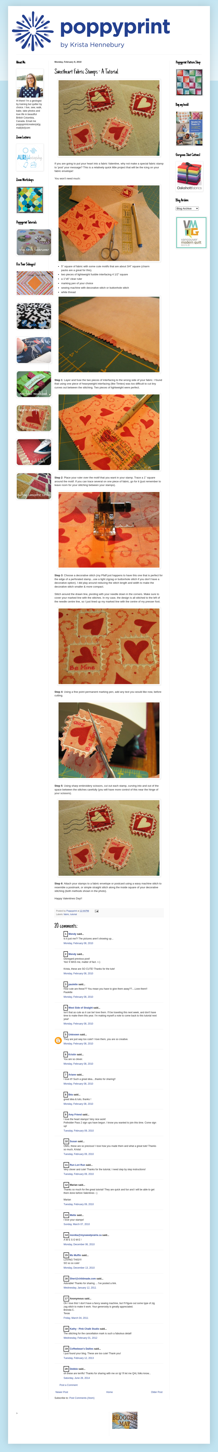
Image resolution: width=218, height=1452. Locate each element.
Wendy (72, 934)
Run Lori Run (77, 1165)
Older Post (156, 1392)
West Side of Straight (80, 1007)
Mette (73, 1215)
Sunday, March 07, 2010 (77, 1224)
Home (109, 1392)
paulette (73, 984)
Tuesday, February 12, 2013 (79, 1358)
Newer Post (62, 1392)
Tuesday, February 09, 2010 (79, 1130)
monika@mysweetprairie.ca (86, 1235)
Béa (70, 1094)
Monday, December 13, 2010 (79, 1267)
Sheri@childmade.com (83, 1278)
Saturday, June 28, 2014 (77, 1378)
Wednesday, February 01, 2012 (80, 1338)
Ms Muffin (75, 1255)
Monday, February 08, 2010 (78, 943)
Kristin (72, 1054)
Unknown (73, 1034)
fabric (66, 914)
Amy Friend (75, 1114)
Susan (73, 1141)
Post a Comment (69, 1385)
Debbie (74, 1369)
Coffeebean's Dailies (81, 1348)
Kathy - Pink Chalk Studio (84, 1328)
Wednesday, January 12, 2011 (80, 1287)
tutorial (73, 914)
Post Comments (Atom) (81, 1398)
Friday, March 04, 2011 (76, 1318)
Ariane (72, 1074)
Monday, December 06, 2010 (79, 1244)
